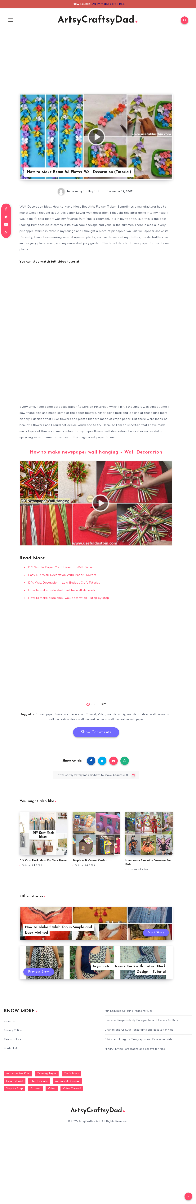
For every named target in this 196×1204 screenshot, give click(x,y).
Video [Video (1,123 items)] (51, 1088)
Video (101, 714)
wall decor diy (116, 714)
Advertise (10, 1021)
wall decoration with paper (126, 719)
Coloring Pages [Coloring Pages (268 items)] (46, 1073)
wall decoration (160, 714)
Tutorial (91, 714)
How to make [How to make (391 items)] (39, 1081)
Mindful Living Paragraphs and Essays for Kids (135, 1049)
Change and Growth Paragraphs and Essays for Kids (139, 1030)
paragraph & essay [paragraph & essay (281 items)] (67, 1081)
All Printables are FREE (108, 4)
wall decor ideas (138, 714)
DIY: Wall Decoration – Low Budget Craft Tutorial (64, 583)
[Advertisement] (96, 67)
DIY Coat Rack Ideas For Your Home (43, 860)
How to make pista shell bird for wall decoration (63, 590)
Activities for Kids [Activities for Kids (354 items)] (17, 1073)
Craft (95, 704)
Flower (40, 714)
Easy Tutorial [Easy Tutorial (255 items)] (14, 1081)
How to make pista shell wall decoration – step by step (68, 598)
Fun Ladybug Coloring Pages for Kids (129, 1011)
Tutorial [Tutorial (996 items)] (35, 1088)
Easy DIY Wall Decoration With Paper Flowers (62, 575)
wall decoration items (92, 719)
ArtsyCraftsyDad (97, 20)
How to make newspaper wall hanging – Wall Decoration (96, 452)
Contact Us (11, 1048)
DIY (103, 704)
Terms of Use (12, 1039)
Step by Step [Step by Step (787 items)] (14, 1088)
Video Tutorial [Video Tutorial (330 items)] (72, 1088)
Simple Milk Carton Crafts (90, 860)
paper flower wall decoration (65, 714)
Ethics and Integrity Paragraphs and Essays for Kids (138, 1039)
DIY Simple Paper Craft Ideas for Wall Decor (60, 567)
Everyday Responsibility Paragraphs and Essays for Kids (141, 1020)
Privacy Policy (13, 1030)
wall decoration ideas (62, 719)
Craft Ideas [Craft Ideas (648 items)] (71, 1073)
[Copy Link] (96, 775)
